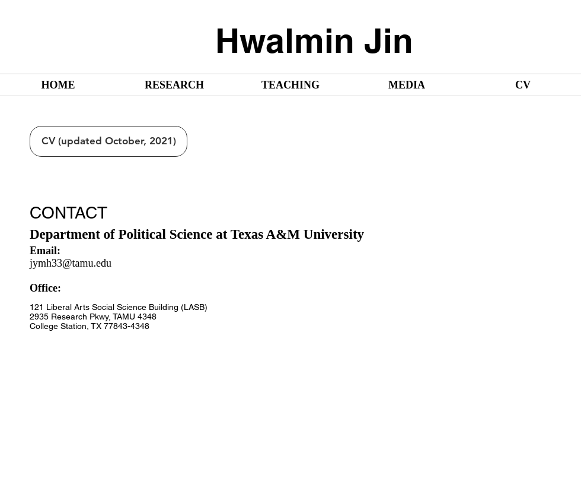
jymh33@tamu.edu (70, 263)
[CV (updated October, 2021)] (108, 141)
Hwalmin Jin (314, 40)
